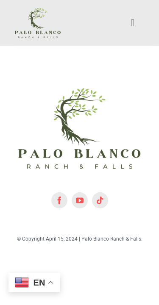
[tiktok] (100, 222)
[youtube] (80, 222)
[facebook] (59, 222)
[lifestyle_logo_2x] (38, 10)
